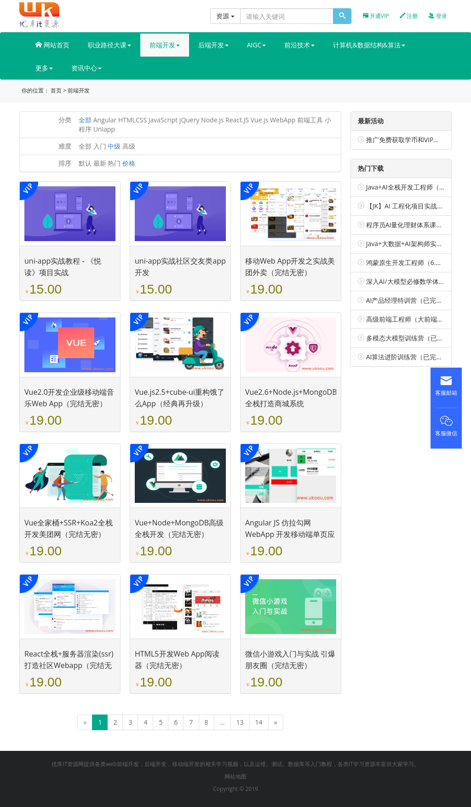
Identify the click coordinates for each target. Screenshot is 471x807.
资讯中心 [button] (86, 67)
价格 (128, 163)
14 (259, 722)
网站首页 (52, 44)
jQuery (189, 119)
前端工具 (310, 119)
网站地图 (235, 776)
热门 (114, 163)
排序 (64, 163)
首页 (56, 90)
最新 (99, 163)
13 (240, 722)
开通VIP (376, 16)
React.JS (237, 119)
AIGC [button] (256, 44)
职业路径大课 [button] (109, 44)
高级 (128, 146)
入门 (99, 146)
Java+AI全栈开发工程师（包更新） (415, 187)
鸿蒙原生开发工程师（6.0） (406, 262)
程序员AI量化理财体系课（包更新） (417, 224)
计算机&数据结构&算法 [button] (369, 44)
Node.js (212, 119)
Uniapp (104, 129)
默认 (85, 163)
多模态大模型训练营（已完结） (411, 338)
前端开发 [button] (164, 44)
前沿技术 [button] (299, 44)
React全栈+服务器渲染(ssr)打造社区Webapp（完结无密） (69, 665)
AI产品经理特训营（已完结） (407, 300)
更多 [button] (44, 67)
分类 (64, 119)
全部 (85, 119)
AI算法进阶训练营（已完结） (407, 356)
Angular (105, 119)
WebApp (282, 119)
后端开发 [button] (213, 44)
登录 (437, 16)
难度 (64, 146)
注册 (409, 16)
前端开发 (79, 90)
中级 (114, 146)
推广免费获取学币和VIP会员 (406, 139)
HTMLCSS (132, 119)
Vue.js (260, 119)
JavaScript (163, 119)
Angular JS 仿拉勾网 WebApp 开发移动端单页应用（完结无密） (290, 534)
